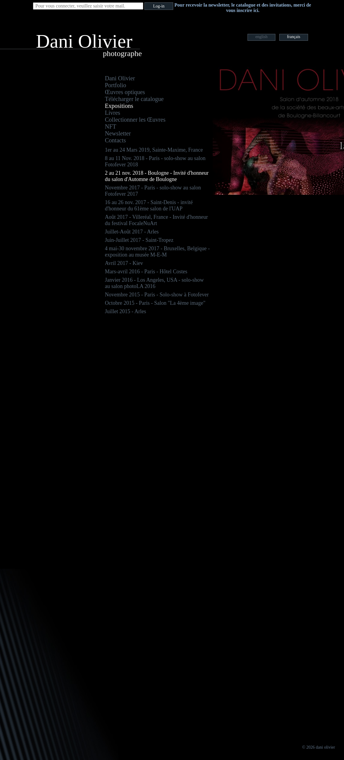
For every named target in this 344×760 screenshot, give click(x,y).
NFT (110, 126)
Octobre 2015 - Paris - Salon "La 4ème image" (155, 303)
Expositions (119, 105)
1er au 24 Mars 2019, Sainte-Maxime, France (154, 150)
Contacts (115, 140)
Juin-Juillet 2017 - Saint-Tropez (139, 240)
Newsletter (118, 133)
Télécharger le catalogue (134, 99)
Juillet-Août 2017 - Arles (132, 232)
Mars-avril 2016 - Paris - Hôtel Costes (146, 272)
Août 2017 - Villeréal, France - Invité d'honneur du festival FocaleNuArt (156, 220)
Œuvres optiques (125, 92)
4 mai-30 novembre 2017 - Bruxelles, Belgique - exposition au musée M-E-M (157, 251)
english (261, 36)
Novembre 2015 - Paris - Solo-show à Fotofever (157, 295)
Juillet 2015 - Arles (125, 311)
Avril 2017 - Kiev (124, 263)
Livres (112, 112)
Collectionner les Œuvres (135, 119)
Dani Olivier (120, 78)
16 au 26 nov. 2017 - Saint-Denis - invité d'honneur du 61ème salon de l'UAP (149, 205)
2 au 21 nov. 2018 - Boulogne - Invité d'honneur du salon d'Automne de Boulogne (157, 176)
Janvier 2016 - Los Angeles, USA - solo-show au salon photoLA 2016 (154, 283)
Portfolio (115, 85)
